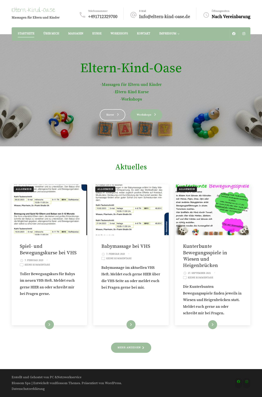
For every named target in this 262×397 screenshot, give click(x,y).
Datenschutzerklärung (28, 389)
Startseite (26, 33)
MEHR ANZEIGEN (129, 347)
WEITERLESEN (41, 324)
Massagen (75, 33)
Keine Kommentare (37, 265)
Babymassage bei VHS (125, 246)
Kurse (96, 33)
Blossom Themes (67, 383)
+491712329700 (102, 17)
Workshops (119, 33)
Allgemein (24, 189)
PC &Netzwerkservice (65, 377)
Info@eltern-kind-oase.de (164, 17)
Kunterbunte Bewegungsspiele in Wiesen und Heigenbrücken (205, 256)
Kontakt (143, 33)
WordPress (113, 383)
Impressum (167, 33)
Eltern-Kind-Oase (33, 10)
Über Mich (51, 33)
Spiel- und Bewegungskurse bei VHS (48, 249)
